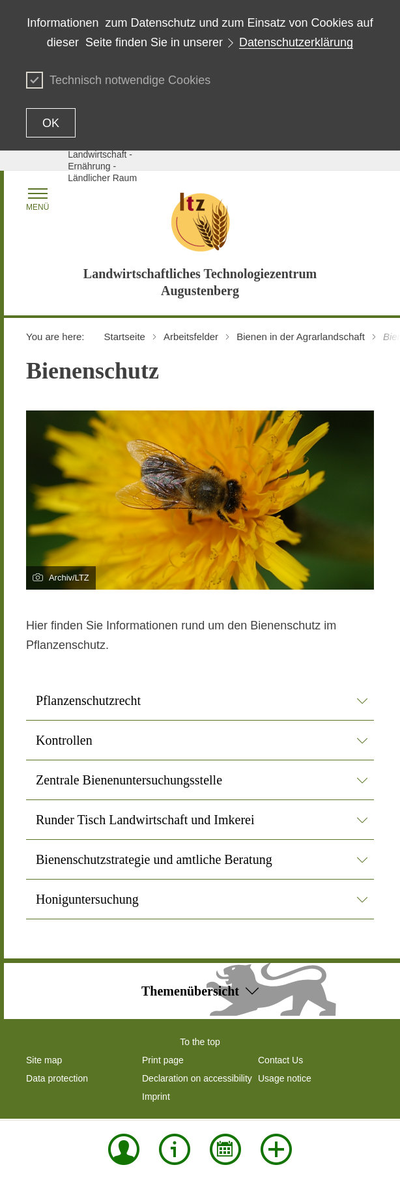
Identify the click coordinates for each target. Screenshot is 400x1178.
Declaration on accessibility (197, 1078)
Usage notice (284, 1078)
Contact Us (280, 1060)
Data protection (57, 1078)
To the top (200, 1042)
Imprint (156, 1096)
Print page (163, 1060)
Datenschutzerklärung (296, 42)
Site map (44, 1060)
